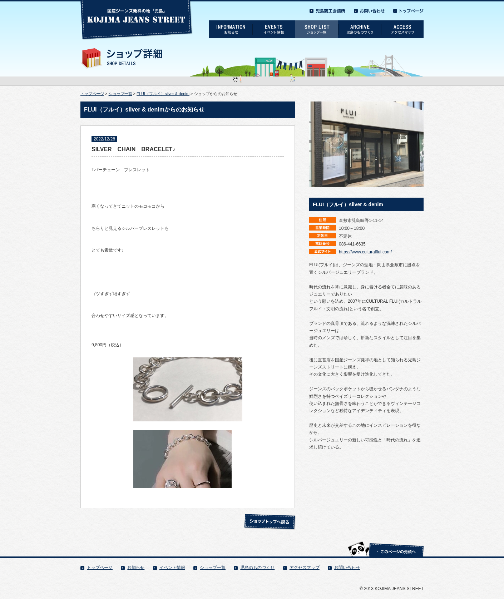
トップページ (92, 93)
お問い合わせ (347, 567)
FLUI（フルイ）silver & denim (163, 93)
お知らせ (135, 567)
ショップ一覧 (120, 93)
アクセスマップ (305, 567)
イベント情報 (172, 567)
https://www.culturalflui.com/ (365, 251)
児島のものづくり (257, 567)
